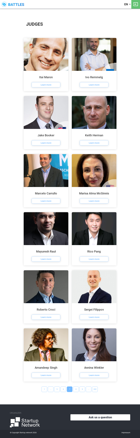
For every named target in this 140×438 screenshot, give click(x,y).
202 (94, 389)
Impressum (126, 433)
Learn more (46, 85)
